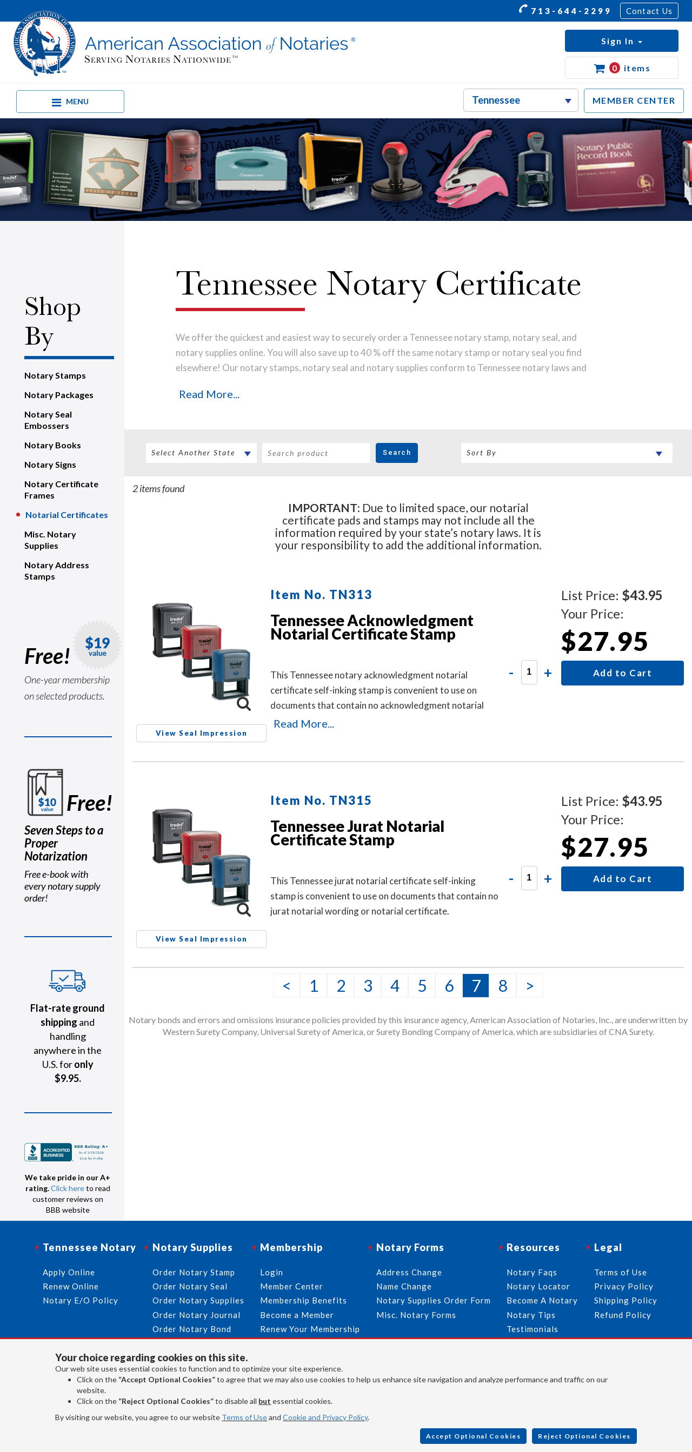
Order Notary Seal (190, 1286)
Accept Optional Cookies (473, 1436)
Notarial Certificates (66, 514)
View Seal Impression (202, 733)
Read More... (209, 393)
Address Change (409, 1272)
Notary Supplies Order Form (433, 1300)
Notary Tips (531, 1315)
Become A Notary (542, 1300)
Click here (67, 1188)
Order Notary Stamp (193, 1272)
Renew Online (71, 1286)
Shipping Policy (625, 1300)
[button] (621, 41)
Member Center (291, 1286)
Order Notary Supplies (198, 1300)
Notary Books (52, 445)
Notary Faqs (532, 1272)
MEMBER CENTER (634, 100)
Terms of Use (244, 1417)
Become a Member (297, 1315)
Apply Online (69, 1272)
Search (397, 452)
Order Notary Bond (191, 1329)
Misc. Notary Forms (416, 1315)
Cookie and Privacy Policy (325, 1417)
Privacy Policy (624, 1286)
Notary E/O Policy (80, 1300)
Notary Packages (59, 394)
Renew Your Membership (310, 1329)
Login (271, 1272)
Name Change (404, 1286)
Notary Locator (538, 1286)
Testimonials (532, 1329)
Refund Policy (622, 1315)
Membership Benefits (303, 1300)
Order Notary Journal (196, 1315)
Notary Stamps (55, 375)
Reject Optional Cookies (584, 1436)
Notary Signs (50, 464)
